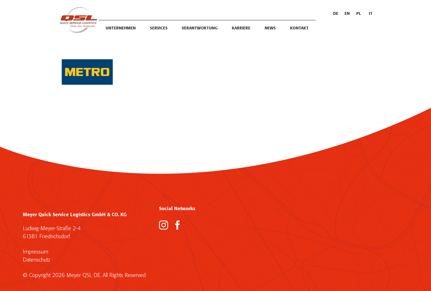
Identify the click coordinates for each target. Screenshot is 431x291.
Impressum (35, 252)
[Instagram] (163, 225)
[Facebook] (177, 225)
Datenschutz (36, 260)
